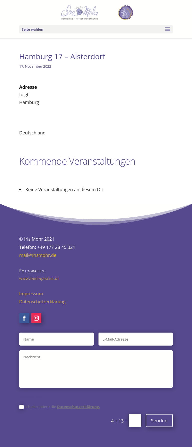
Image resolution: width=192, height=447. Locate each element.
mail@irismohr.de (37, 255)
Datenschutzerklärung (42, 302)
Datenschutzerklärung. (78, 406)
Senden (159, 420)
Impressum (31, 294)
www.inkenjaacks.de (39, 278)
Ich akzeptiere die (59, 406)
